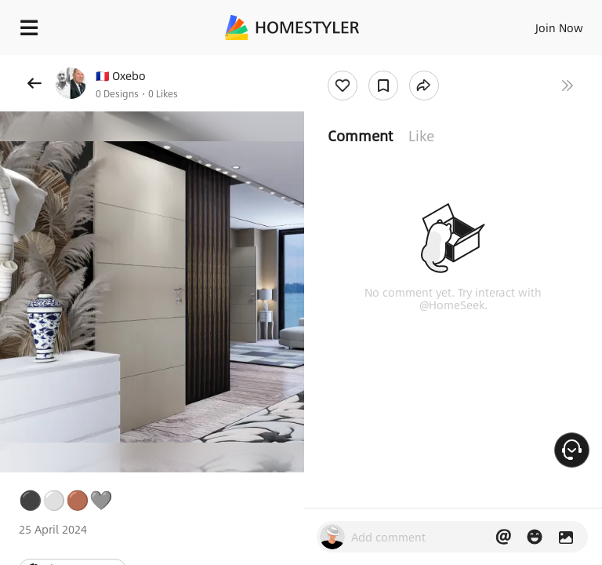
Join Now (559, 27)
